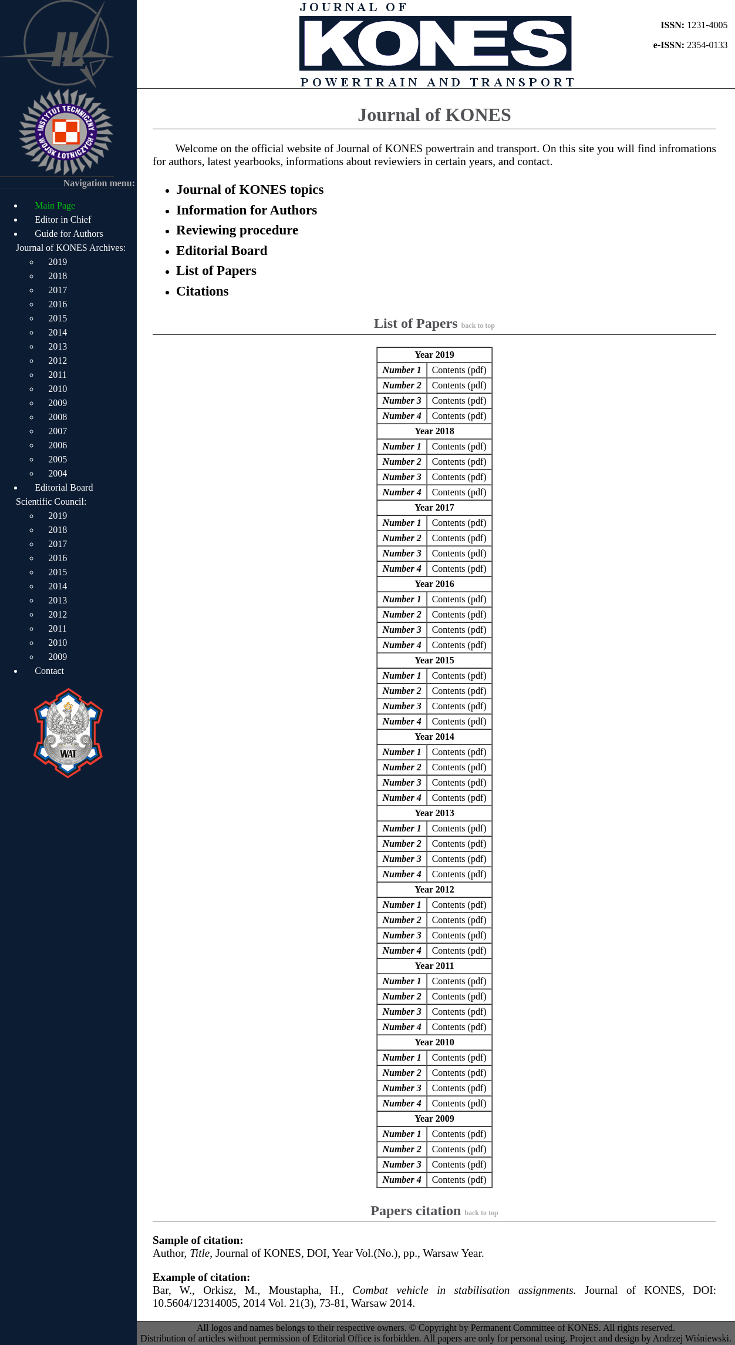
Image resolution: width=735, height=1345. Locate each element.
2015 (57, 318)
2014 (57, 332)
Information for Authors (246, 209)
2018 (57, 276)
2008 (57, 417)
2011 (57, 375)
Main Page (55, 205)
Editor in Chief (63, 219)
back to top (478, 325)
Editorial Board (64, 487)
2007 (57, 431)
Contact (49, 671)
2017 (57, 290)
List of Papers (216, 270)
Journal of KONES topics (249, 189)
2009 (57, 403)
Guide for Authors (69, 234)
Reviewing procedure (237, 229)
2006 (57, 445)
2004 (57, 473)
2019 (57, 262)
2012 (57, 360)
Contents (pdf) (459, 370)
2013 (57, 346)
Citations (202, 290)
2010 (57, 389)
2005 (57, 459)
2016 (57, 304)
